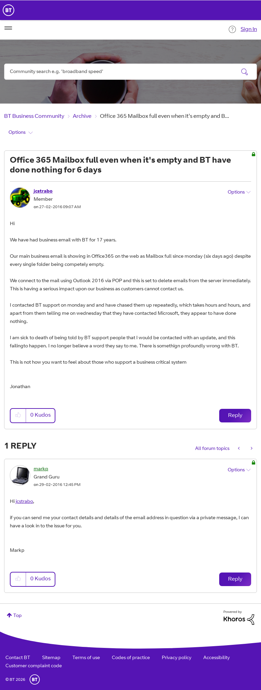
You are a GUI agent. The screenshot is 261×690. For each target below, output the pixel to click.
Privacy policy (176, 658)
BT (35, 679)
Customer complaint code (33, 666)
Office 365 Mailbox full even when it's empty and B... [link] (164, 116)
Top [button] (17, 616)
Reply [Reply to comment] (235, 579)
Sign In (249, 29)
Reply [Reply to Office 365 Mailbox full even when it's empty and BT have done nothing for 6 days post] (235, 415)
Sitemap (51, 658)
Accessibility (216, 658)
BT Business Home (8, 10)
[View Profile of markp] (41, 469)
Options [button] (16, 132)
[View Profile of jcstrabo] (43, 191)
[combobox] (130, 71)
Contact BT (17, 658)
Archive (82, 116)
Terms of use (86, 658)
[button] (18, 415)
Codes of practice (131, 658)
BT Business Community (34, 116)
